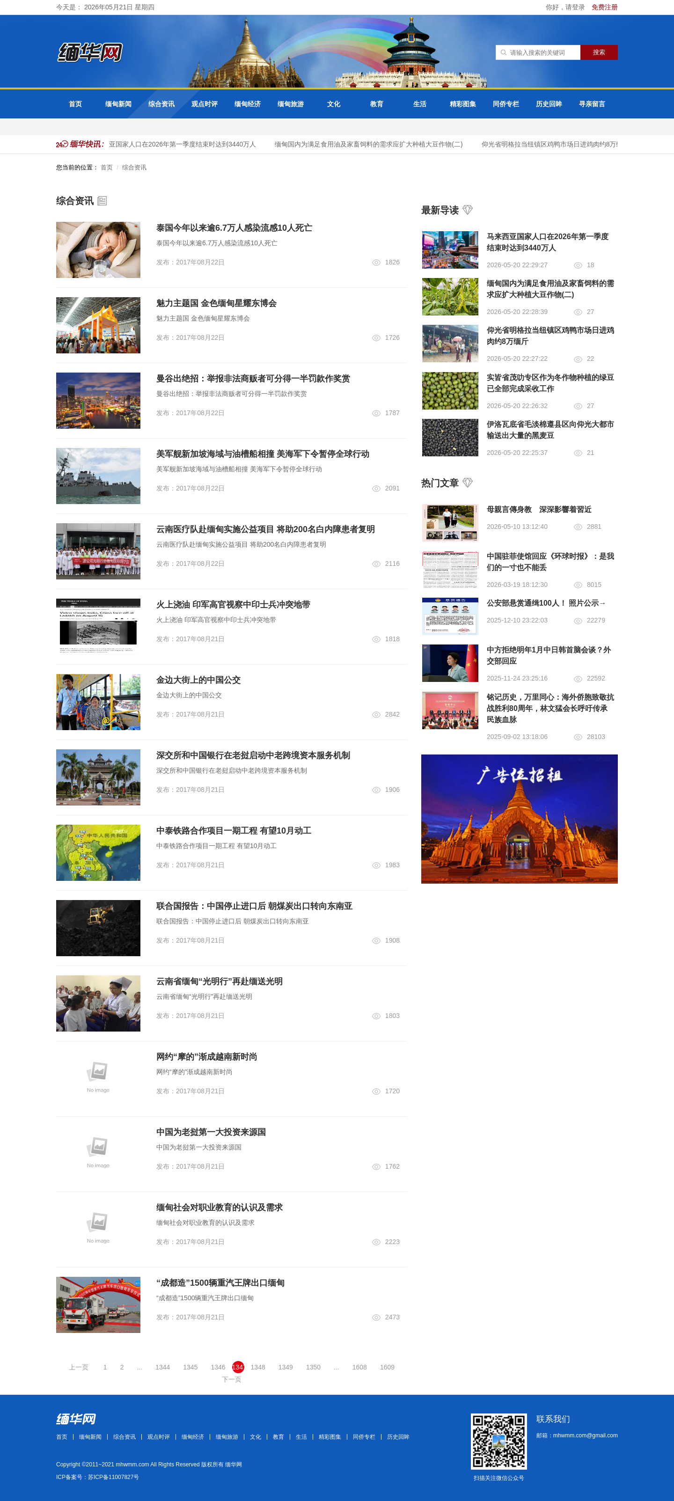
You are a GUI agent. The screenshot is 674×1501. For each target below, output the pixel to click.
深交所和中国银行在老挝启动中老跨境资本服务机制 (253, 755)
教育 (376, 104)
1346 (218, 1367)
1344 (162, 1367)
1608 (359, 1367)
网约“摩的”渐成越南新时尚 (206, 1057)
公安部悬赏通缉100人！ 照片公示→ (546, 603)
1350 (313, 1367)
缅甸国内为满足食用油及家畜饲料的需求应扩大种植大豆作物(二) (370, 144)
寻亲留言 (592, 104)
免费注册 (605, 7)
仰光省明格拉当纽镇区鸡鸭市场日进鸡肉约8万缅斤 (557, 144)
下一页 (232, 1379)
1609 (387, 1367)
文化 (333, 104)
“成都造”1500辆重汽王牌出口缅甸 (220, 1283)
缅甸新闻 (118, 104)
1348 (258, 1367)
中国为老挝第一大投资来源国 (211, 1132)
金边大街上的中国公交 (198, 680)
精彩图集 (463, 104)
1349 (285, 1367)
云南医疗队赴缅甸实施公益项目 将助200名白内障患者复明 (265, 529)
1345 (190, 1367)
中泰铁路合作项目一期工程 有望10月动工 (233, 830)
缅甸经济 (247, 104)
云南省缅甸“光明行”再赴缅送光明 (219, 981)
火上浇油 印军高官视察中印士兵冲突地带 (233, 604)
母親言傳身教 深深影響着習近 (539, 509)
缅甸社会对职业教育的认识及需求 (219, 1207)
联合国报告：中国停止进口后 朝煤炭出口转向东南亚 (254, 906)
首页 (75, 104)
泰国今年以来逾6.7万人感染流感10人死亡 (234, 228)
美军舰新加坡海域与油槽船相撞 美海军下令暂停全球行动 (262, 454)
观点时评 (204, 104)
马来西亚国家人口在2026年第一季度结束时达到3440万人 (174, 144)
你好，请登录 (566, 7)
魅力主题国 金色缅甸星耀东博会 (216, 303)
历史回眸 (549, 104)
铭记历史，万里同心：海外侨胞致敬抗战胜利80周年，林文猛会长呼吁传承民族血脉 (550, 708)
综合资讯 (161, 104)
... (139, 1367)
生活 (419, 104)
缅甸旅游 (291, 104)
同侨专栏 (506, 104)
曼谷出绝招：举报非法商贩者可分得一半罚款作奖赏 (253, 378)
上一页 (78, 1367)
